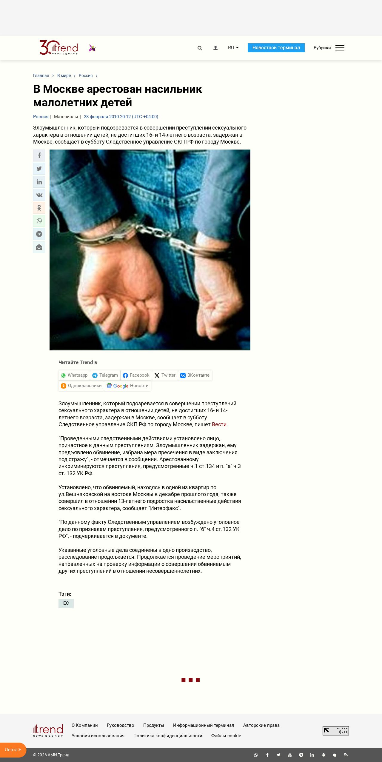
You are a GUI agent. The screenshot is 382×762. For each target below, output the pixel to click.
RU (231, 47)
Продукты (153, 725)
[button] (39, 155)
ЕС (66, 603)
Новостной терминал (276, 47)
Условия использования (98, 735)
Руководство (120, 725)
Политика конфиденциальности (167, 735)
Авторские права (261, 725)
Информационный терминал (203, 725)
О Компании (85, 725)
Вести (219, 424)
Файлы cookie (226, 735)
